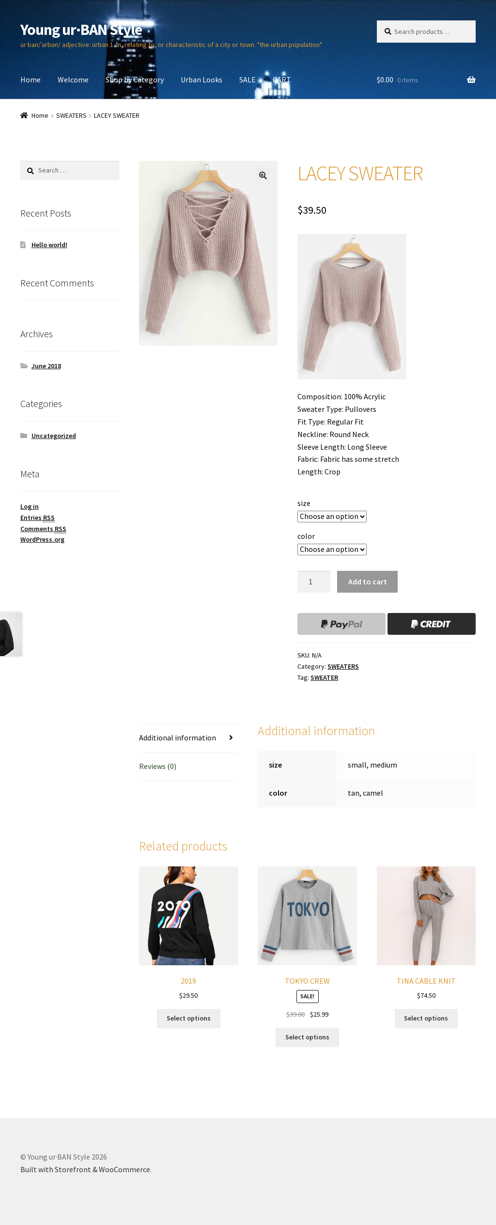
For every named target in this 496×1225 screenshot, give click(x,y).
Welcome (73, 79)
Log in (29, 506)
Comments (43, 529)
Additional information (177, 737)
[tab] (188, 738)
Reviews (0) (157, 766)
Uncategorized (53, 435)
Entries (37, 517)
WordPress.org (42, 539)
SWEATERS (71, 115)
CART (282, 79)
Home (30, 79)
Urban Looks (201, 79)
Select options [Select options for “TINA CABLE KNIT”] (426, 1018)
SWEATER (324, 677)
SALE (247, 79)
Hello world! (49, 244)
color (306, 536)
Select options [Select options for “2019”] (189, 1018)
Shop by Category (135, 79)
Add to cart (367, 581)
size (303, 503)
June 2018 (46, 365)
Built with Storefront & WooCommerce (85, 1169)
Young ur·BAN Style (81, 29)
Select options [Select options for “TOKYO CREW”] (307, 1037)
